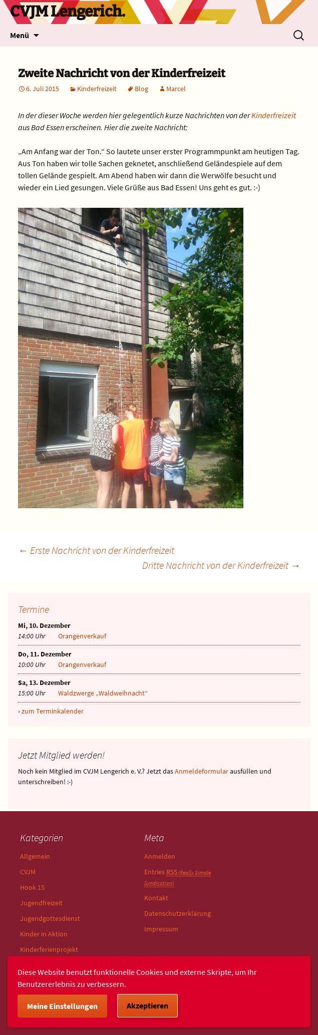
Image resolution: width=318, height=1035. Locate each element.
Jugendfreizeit (41, 902)
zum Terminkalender (53, 711)
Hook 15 (32, 887)
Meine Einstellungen (62, 1006)
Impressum (161, 928)
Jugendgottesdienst (50, 918)
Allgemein (35, 856)
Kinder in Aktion (44, 933)
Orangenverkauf (82, 635)
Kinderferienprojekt (49, 949)
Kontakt (156, 897)
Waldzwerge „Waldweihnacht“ (103, 693)
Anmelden (159, 856)
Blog (141, 88)
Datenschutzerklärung (177, 913)
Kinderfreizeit (97, 88)
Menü (19, 35)
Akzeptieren (147, 1005)
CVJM (28, 871)
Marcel (176, 88)
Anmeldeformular (201, 771)
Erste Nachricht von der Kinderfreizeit (96, 550)
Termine (33, 609)
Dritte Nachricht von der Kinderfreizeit (221, 565)
